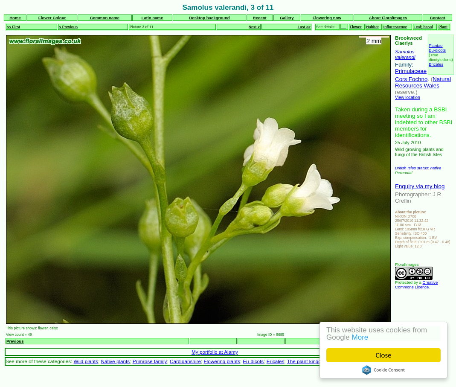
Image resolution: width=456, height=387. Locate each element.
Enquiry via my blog (419, 186)
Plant (443, 27)
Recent (260, 17)
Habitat (372, 27)
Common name (104, 17)
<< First (13, 27)
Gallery (287, 17)
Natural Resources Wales (423, 82)
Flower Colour (52, 17)
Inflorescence (395, 27)
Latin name (152, 17)
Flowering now (327, 17)
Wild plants (86, 361)
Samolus (405, 51)
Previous (15, 341)
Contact (437, 17)
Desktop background (209, 17)
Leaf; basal (423, 27)
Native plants (115, 361)
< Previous (68, 27)
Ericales (436, 64)
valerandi (405, 57)
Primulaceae (411, 71)
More (360, 337)
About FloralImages (388, 17)
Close (384, 355)
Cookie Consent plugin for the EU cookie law (383, 370)
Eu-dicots (437, 50)
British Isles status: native (418, 168)
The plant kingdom (307, 361)
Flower (356, 27)
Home (15, 17)
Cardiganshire (185, 361)
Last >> (304, 27)
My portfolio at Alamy (215, 352)
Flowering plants (221, 361)
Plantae (436, 45)
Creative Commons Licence (416, 284)
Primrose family (150, 361)
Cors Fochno (411, 79)
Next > (254, 27)
